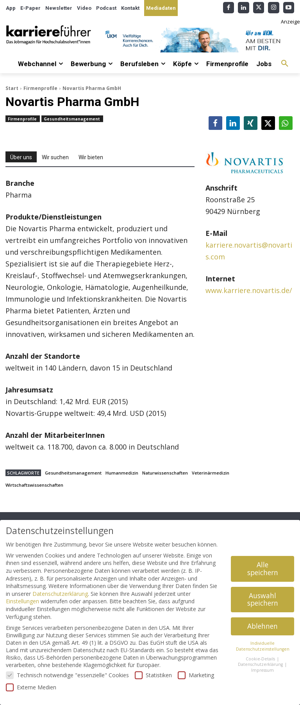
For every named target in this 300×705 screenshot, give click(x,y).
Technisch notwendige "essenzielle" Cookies (67, 675)
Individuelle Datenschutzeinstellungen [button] (262, 646)
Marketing (196, 675)
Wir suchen (55, 157)
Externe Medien (31, 687)
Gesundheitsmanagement (72, 118)
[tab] (21, 156)
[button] (284, 63)
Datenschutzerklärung (60, 593)
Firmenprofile (40, 88)
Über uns (21, 157)
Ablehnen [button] (262, 626)
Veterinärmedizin (210, 473)
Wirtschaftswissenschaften (34, 485)
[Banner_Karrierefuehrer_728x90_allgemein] (200, 40)
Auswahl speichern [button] (262, 599)
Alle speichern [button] (262, 568)
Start (11, 88)
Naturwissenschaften (165, 473)
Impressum (262, 670)
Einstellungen (22, 601)
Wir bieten (91, 157)
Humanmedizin (121, 473)
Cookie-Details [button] (261, 659)
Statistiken (153, 675)
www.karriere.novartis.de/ (248, 290)
